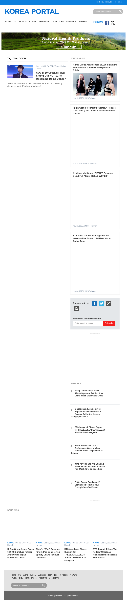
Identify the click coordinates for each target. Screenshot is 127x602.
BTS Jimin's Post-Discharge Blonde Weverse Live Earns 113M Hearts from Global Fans (92, 238)
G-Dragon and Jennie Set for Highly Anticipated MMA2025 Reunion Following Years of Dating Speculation (85, 413)
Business (44, 21)
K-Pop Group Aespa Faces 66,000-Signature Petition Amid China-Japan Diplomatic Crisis (95, 68)
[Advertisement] (95, 356)
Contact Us (54, 578)
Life (62, 21)
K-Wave (83, 21)
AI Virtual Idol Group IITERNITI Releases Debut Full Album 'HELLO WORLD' (93, 174)
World (22, 21)
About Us (43, 578)
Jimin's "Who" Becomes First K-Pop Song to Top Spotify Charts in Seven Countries (48, 553)
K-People (71, 21)
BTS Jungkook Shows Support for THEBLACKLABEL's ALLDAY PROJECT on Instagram (90, 430)
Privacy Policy (17, 578)
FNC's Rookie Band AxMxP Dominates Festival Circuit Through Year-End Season (87, 484)
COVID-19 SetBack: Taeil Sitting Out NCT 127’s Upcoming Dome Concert (51, 75)
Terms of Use (31, 578)
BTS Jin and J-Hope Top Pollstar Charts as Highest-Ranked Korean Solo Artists (105, 553)
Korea (32, 21)
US (15, 21)
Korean (118, 2)
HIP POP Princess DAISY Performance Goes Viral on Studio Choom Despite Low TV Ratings (86, 449)
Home (8, 21)
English (109, 2)
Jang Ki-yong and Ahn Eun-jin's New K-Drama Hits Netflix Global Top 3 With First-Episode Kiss (90, 466)
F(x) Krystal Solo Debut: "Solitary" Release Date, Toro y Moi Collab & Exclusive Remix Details (94, 111)
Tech (54, 21)
